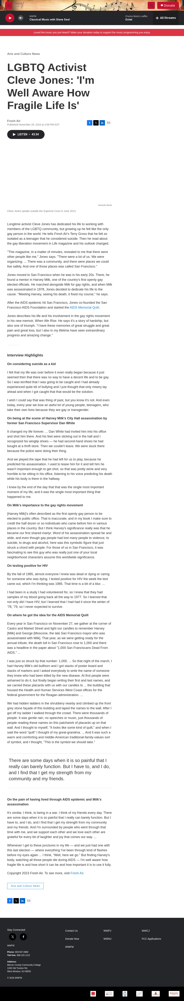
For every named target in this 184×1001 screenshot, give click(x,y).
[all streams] (166, 18)
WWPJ (107, 930)
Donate (169, 5)
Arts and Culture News (23, 54)
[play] (10, 18)
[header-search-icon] (151, 5)
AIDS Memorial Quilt (84, 307)
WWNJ (107, 939)
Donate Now (72, 939)
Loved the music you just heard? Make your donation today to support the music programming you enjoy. (92, 32)
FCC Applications (151, 939)
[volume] (21, 18)
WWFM (10, 945)
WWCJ (146, 930)
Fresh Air (77, 873)
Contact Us (71, 930)
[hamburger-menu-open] (8, 5)
